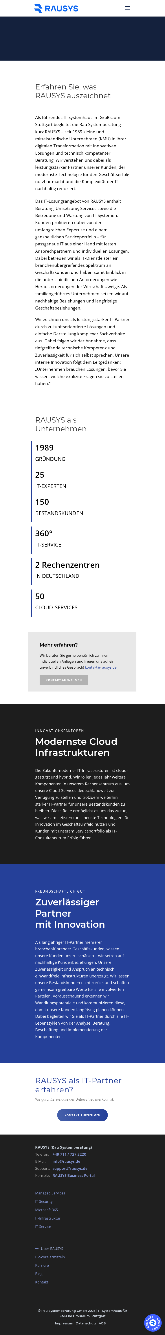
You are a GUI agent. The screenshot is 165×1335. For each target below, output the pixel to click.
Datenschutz (86, 1323)
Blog (38, 1273)
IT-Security (44, 1201)
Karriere (42, 1265)
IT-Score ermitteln (50, 1257)
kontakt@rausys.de (101, 667)
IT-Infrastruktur (47, 1218)
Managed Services (50, 1193)
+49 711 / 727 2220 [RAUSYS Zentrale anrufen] (69, 1154)
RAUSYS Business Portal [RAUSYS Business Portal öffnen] (74, 1175)
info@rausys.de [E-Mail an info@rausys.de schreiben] (66, 1161)
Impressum (64, 1323)
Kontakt (41, 1282)
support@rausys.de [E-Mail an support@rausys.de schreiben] (70, 1168)
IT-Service (43, 1226)
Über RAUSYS (52, 1248)
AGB (102, 1323)
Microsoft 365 (46, 1209)
